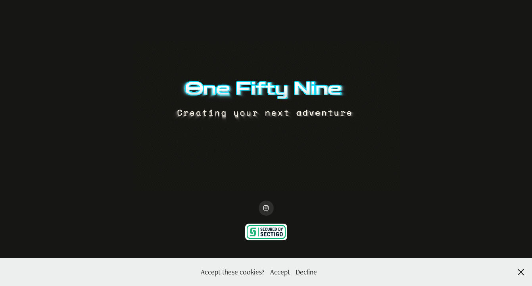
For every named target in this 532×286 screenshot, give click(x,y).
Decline (306, 271)
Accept (280, 271)
